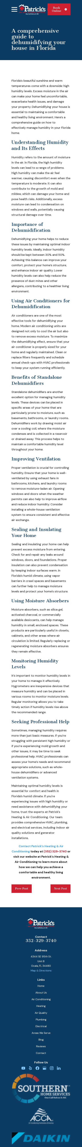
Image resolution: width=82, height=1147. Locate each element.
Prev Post (21, 888)
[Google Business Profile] (44, 1068)
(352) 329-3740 (55, 851)
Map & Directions (41, 970)
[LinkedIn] (59, 1068)
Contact (41, 1053)
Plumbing (41, 1019)
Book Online (59, 9)
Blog (41, 1039)
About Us (41, 992)
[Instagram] (51, 1068)
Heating (41, 1006)
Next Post (60, 888)
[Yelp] (30, 1068)
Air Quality (41, 1013)
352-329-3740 (41, 940)
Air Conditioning (41, 999)
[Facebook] (37, 1068)
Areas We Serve (41, 1033)
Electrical (41, 1026)
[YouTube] (23, 1068)
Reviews (41, 1046)
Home (41, 986)
